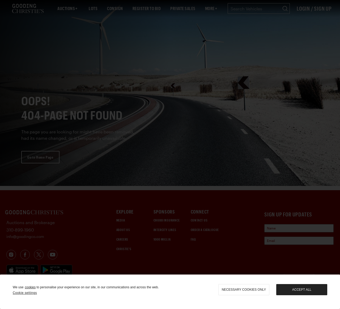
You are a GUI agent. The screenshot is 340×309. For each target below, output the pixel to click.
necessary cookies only (244, 289)
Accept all (301, 289)
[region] (170, 292)
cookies (30, 287)
